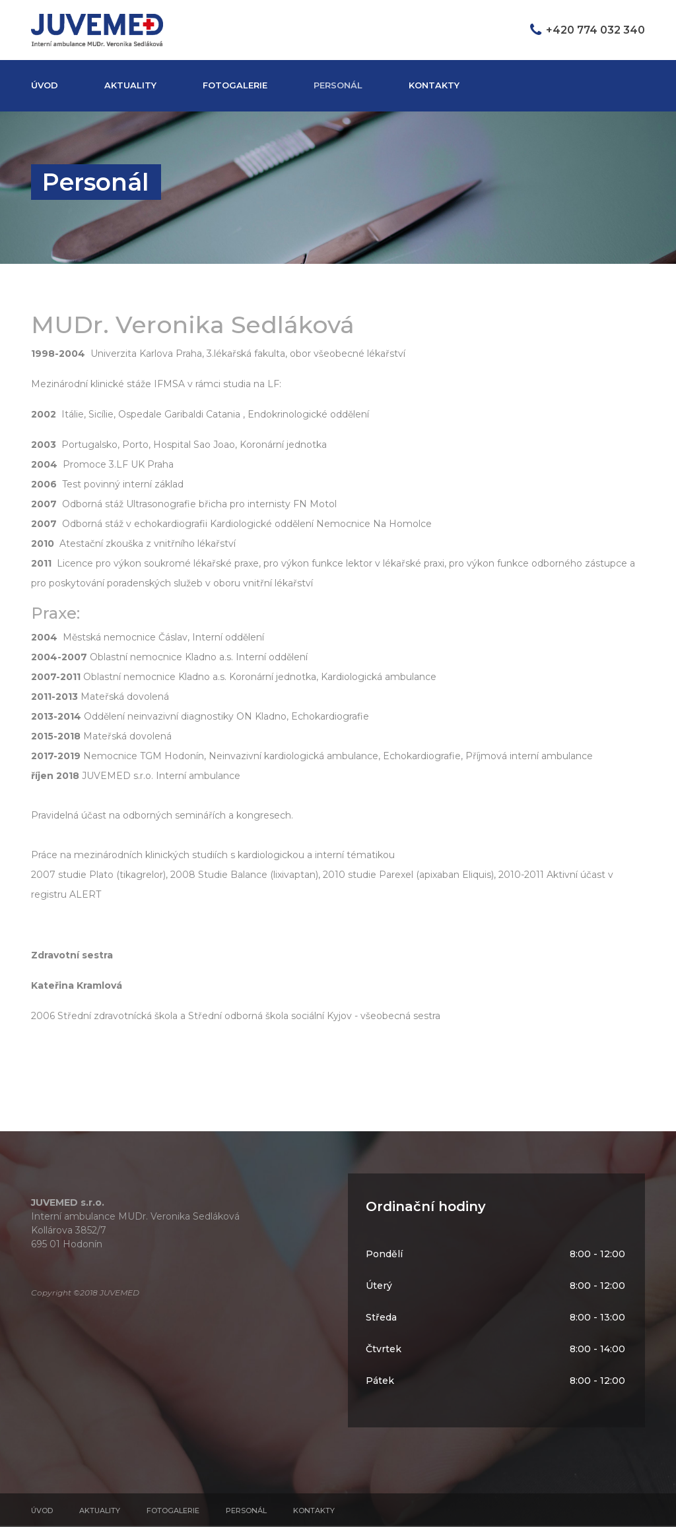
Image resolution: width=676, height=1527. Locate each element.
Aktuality (130, 85)
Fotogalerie (235, 85)
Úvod (44, 85)
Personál (338, 85)
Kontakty (434, 85)
